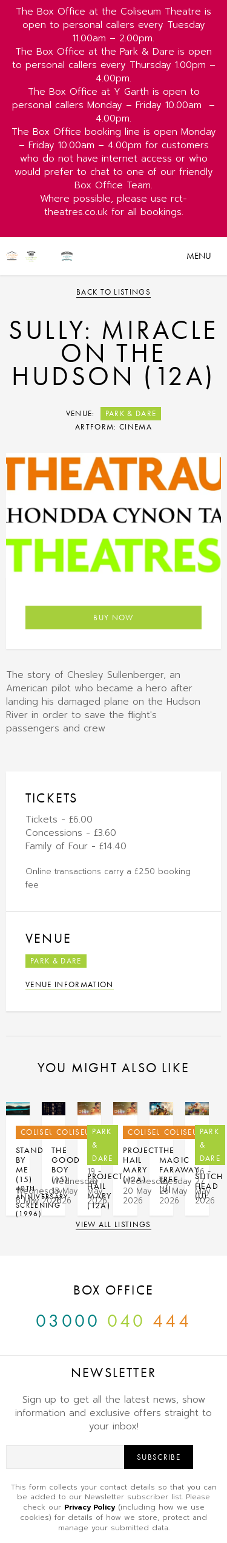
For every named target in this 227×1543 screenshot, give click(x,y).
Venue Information (69, 984)
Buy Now (113, 617)
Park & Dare (131, 413)
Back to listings (113, 292)
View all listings (113, 1224)
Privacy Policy (89, 1507)
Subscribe (158, 1457)
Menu (198, 256)
